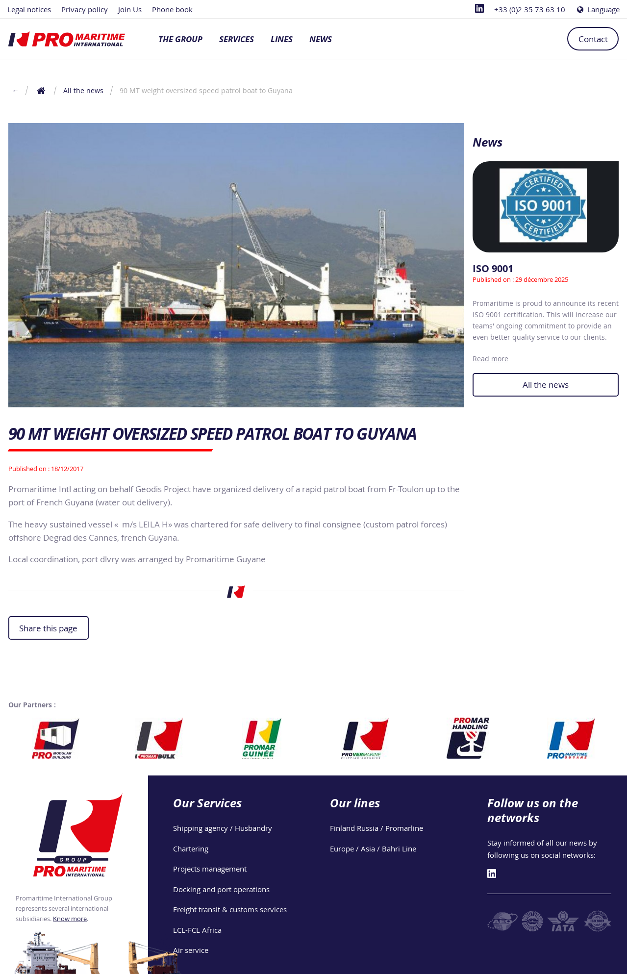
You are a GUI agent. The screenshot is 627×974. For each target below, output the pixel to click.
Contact (593, 39)
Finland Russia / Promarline (376, 828)
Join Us (130, 9)
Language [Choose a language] (598, 9)
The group (180, 39)
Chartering (190, 848)
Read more (490, 358)
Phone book (172, 9)
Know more (70, 918)
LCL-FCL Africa (197, 930)
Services (236, 39)
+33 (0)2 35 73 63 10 (529, 9)
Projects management (210, 869)
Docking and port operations (221, 889)
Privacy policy (84, 9)
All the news (546, 384)
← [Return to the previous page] (15, 90)
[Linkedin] (479, 9)
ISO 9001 (493, 268)
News (320, 39)
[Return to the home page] (41, 90)
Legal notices (29, 9)
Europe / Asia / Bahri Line (373, 848)
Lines (282, 39)
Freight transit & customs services (230, 909)
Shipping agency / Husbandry (222, 828)
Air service (190, 950)
